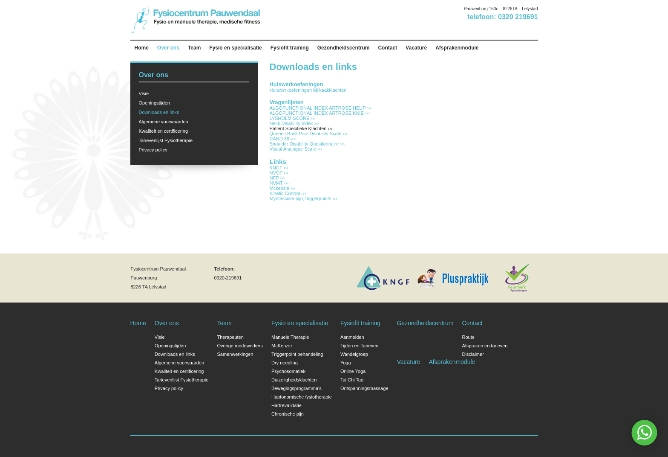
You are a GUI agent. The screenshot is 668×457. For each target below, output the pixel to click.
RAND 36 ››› (283, 138)
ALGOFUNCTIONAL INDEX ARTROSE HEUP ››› (321, 108)
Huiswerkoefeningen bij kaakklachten (308, 90)
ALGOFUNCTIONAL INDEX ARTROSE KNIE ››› (320, 113)
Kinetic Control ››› (288, 193)
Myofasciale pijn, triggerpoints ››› (303, 198)
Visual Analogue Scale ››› (296, 148)
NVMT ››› (279, 183)
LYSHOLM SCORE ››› (293, 118)
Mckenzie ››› (283, 188)
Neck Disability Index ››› (294, 123)
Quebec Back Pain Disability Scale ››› (309, 133)
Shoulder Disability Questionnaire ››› (307, 143)
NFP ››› (277, 177)
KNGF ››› (279, 167)
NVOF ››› (279, 172)
